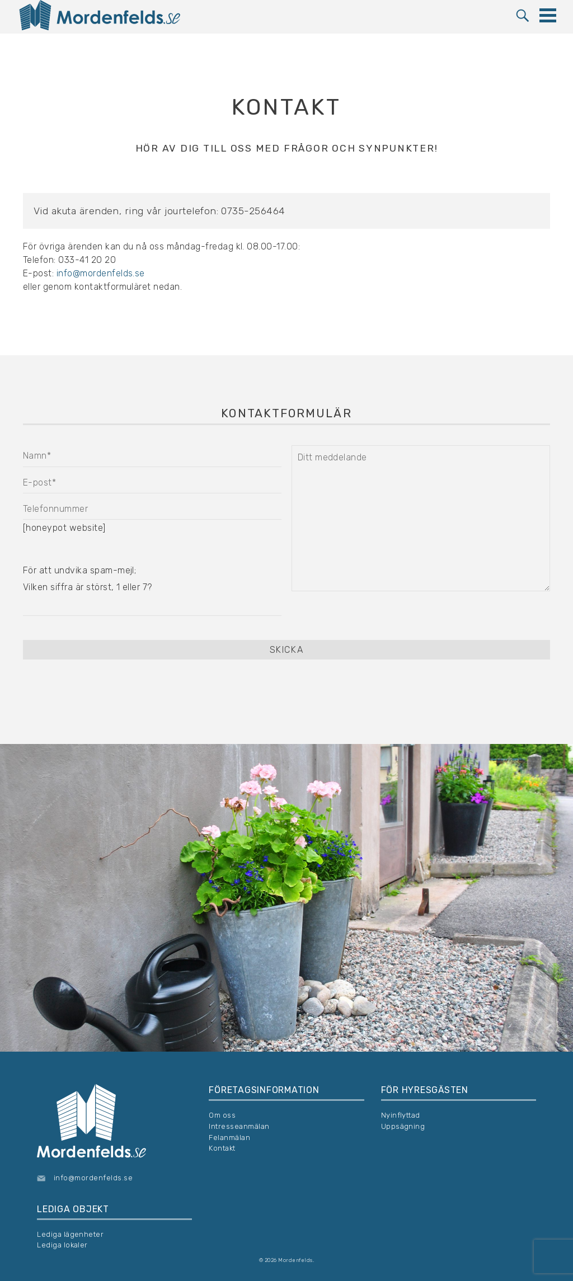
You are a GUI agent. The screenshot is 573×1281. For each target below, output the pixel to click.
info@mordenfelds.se (101, 273)
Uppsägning (403, 1126)
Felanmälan (229, 1137)
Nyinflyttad (400, 1115)
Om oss (222, 1115)
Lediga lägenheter (70, 1234)
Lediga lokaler (62, 1245)
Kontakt (222, 1148)
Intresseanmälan (239, 1126)
